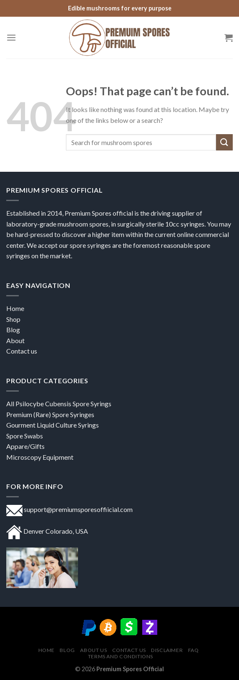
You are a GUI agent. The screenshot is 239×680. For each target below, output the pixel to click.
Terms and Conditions (120, 656)
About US (93, 650)
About (15, 340)
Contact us (21, 351)
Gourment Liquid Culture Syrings (52, 425)
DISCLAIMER (167, 650)
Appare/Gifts (25, 446)
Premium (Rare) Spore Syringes (50, 414)
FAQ (193, 650)
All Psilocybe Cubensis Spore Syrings (58, 403)
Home (15, 308)
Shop (14, 319)
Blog (67, 650)
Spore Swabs (24, 436)
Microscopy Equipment (39, 457)
